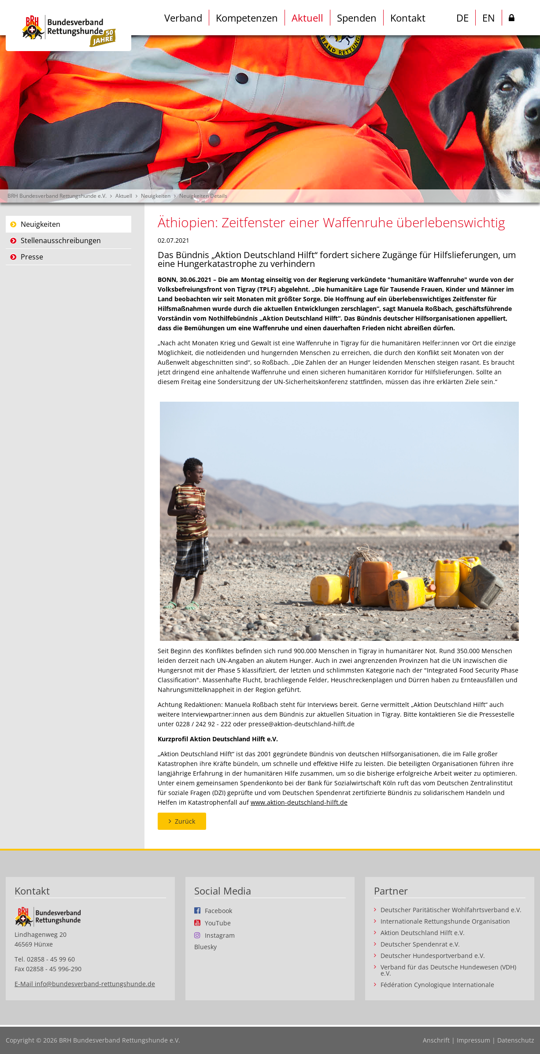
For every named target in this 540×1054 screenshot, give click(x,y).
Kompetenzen (247, 17)
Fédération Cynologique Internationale (437, 985)
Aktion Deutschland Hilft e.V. (423, 933)
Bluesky (205, 947)
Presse (32, 257)
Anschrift (436, 1040)
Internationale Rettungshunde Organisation (445, 921)
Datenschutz (515, 1040)
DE (462, 17)
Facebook (218, 910)
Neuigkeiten (155, 196)
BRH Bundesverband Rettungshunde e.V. (57, 196)
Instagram (220, 935)
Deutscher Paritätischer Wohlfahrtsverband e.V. (451, 910)
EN (488, 17)
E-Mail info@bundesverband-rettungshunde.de (85, 984)
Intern (511, 19)
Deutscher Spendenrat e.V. (420, 944)
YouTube (218, 922)
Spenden (357, 17)
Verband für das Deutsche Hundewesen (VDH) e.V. (448, 970)
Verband (183, 17)
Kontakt (407, 17)
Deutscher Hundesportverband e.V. (433, 956)
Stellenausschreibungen (61, 240)
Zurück (185, 821)
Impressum (473, 1040)
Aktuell (307, 17)
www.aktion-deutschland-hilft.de (299, 802)
